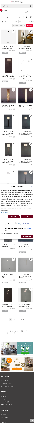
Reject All (13, 216)
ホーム (3, 331)
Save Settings (27, 236)
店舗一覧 (3, 396)
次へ (22, 319)
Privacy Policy (4, 212)
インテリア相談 (5, 402)
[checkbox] (29, 228)
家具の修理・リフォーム (7, 386)
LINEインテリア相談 (6, 404)
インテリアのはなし (6, 383)
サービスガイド (5, 399)
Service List (19, 224)
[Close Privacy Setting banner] (31, 187)
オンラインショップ (13, 331)
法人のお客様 (4, 417)
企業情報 (3, 414)
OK (27, 216)
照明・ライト (24, 331)
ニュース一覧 (4, 380)
